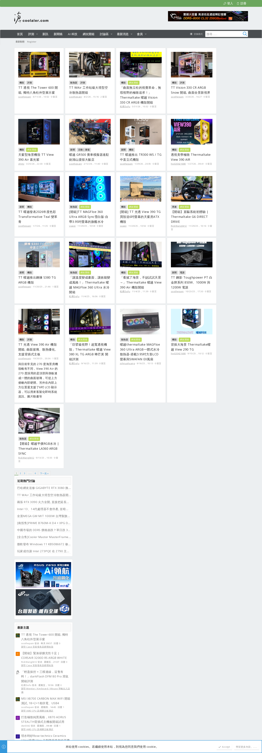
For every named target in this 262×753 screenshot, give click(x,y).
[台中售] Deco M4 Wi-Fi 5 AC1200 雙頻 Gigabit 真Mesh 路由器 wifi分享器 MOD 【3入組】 (220, 434)
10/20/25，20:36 (99, 407)
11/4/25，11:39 (154, 345)
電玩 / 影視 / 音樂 (206, 396)
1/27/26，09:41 (101, 220)
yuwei (21, 283)
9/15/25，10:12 (101, 496)
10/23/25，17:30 (41, 407)
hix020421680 (83, 220)
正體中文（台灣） (47, 626)
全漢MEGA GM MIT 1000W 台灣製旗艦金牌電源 (225, 86)
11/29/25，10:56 (93, 278)
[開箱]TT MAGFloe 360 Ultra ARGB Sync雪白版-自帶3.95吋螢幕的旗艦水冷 (41, 274)
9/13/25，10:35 (160, 496)
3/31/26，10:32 (154, 106)
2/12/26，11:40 (157, 163)
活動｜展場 (149, 149)
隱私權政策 (214, 626)
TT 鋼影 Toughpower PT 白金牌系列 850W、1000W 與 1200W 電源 (42, 398)
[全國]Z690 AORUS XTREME (219, 579)
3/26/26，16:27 (41, 163)
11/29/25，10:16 (160, 278)
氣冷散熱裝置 (203, 572)
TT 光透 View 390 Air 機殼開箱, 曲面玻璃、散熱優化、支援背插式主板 (100, 398)
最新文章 (83, 641)
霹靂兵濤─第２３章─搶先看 (215, 389)
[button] (37, 34)
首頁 (232, 626)
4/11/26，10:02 (41, 96)
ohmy (79, 163)
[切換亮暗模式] (196, 34)
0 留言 (54, 96)
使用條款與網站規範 (196, 626)
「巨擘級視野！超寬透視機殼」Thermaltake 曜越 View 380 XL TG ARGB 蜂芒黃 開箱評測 (157, 398)
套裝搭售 (201, 507)
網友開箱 (147, 82)
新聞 (137, 149)
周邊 (137, 264)
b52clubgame (63, 657)
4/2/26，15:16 (98, 96)
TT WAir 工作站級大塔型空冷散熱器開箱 (219, 65)
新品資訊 (83, 658)
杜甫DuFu (139, 106)
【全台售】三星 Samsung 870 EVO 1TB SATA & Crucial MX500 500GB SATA (220, 518)
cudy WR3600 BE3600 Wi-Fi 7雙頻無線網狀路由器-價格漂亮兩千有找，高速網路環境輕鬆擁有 (221, 370)
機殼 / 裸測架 (203, 484)
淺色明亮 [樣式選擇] (29, 626)
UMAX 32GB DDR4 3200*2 (218, 416)
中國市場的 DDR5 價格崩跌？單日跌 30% (220, 100)
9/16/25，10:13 (43, 506)
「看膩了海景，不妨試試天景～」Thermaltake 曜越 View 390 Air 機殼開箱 (158, 336)
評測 (29, 82)
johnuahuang (25, 506)
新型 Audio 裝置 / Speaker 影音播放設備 (218, 322)
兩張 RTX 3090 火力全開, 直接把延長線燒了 (221, 72)
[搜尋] (226, 34)
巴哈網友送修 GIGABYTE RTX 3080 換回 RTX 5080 (226, 58)
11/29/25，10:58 (35, 283)
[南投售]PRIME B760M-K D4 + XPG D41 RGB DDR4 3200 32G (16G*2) (221, 495)
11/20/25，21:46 (41, 340)
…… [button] (30, 518)
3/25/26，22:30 (92, 163)
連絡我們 (178, 626)
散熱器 (80, 82)
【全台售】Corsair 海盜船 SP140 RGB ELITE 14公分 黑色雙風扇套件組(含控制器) (221, 560)
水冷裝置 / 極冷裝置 (207, 461)
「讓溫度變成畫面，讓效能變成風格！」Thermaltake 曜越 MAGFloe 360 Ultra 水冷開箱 (100, 336)
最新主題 (199, 197)
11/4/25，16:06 (96, 345)
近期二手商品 (202, 409)
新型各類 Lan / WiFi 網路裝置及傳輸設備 (217, 382)
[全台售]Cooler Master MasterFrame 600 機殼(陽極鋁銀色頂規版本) (221, 472)
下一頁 (43, 518)
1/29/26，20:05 (41, 220)
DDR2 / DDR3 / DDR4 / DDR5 (212, 423)
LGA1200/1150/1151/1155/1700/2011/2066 (220, 586)
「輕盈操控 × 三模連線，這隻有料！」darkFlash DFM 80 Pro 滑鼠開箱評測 (220, 245)
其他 (199, 447)
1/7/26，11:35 (156, 220)
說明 (225, 626)
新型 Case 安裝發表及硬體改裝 (213, 216)
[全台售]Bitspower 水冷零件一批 (221, 453)
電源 (29, 388)
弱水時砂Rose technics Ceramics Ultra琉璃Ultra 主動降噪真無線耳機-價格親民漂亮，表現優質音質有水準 (221, 309)
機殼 (21, 82)
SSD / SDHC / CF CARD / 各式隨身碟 (215, 530)
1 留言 (55, 340)
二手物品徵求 (203, 605)
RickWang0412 (142, 278)
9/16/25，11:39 (154, 407)
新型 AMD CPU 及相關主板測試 (213, 280)
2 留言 (111, 96)
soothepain (24, 96)
